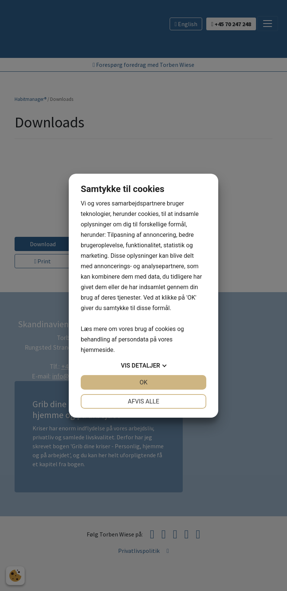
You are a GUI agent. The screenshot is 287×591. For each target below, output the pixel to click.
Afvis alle (143, 401)
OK (143, 382)
